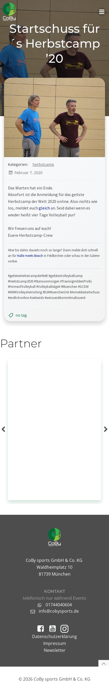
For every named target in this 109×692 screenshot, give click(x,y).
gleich (44, 208)
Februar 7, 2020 (25, 172)
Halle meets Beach (30, 255)
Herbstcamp (43, 164)
